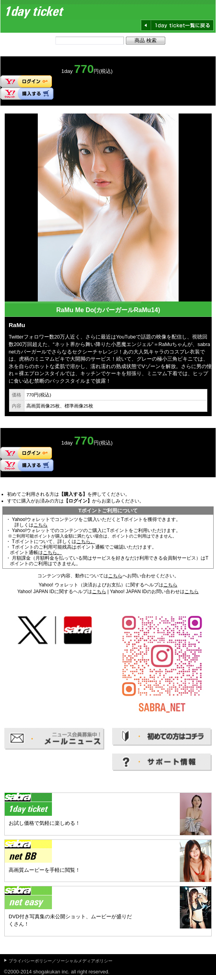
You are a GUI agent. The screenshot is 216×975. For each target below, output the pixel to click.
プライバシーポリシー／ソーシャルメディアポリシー (61, 960)
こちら (40, 525)
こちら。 (85, 541)
